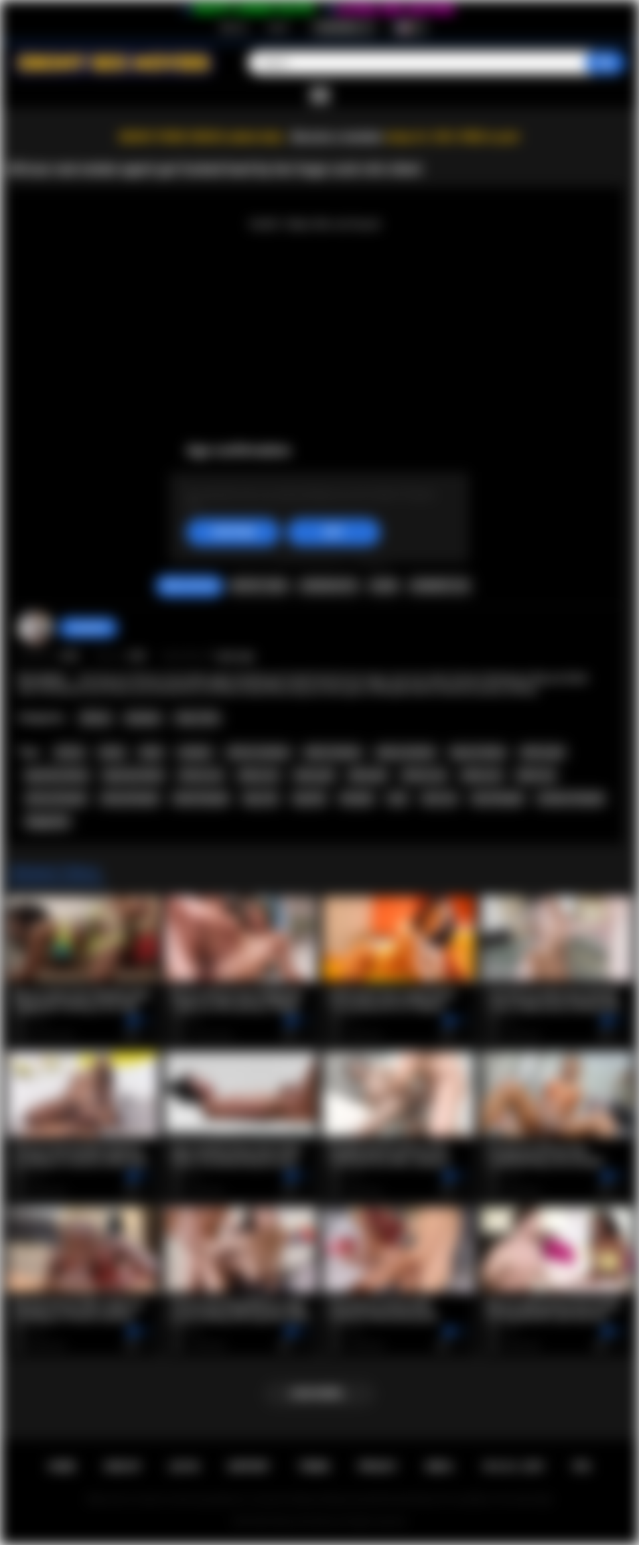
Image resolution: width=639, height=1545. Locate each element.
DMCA (439, 1466)
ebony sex (482, 775)
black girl (367, 775)
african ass (201, 775)
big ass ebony (478, 752)
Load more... (320, 1393)
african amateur (258, 752)
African (95, 718)
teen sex (439, 798)
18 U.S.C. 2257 (513, 1466)
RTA (582, 1466)
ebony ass (259, 775)
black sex (536, 775)
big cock (261, 798)
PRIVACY (377, 1466)
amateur (195, 752)
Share (384, 585)
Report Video (259, 585)
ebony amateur (406, 752)
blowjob (356, 798)
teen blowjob (497, 798)
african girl (542, 752)
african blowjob (56, 798)
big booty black (133, 775)
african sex (424, 775)
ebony (111, 752)
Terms (314, 1466)
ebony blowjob (129, 798)
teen (397, 798)
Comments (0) (439, 585)
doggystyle (47, 821)
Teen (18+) (197, 718)
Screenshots (328, 585)
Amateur (143, 718)
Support (248, 1466)
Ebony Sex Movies (305, 1521)
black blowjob (201, 798)
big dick (309, 798)
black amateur (333, 752)
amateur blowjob (570, 798)
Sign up (233, 27)
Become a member (337, 137)
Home (61, 1466)
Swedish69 (88, 627)
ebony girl (314, 775)
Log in (278, 27)
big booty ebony (57, 775)
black (151, 752)
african (69, 752)
